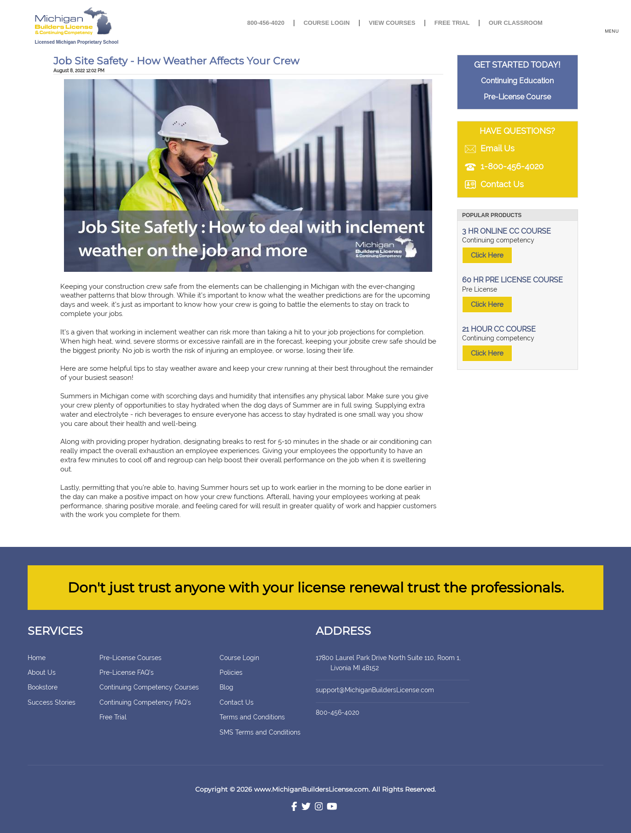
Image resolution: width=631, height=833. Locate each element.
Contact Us (237, 702)
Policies (231, 672)
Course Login (326, 22)
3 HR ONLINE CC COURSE (506, 231)
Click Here (487, 255)
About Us (42, 672)
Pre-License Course (517, 96)
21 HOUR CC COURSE (499, 329)
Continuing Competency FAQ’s (145, 702)
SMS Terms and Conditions (260, 732)
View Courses (392, 22)
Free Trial (452, 22)
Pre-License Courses (130, 657)
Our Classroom (516, 22)
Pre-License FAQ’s (126, 672)
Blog (226, 687)
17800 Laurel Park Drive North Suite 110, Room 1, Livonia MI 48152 (391, 663)
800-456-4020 (265, 22)
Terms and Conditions (252, 717)
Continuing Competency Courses (149, 687)
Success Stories (51, 702)
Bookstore (43, 687)
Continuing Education (517, 80)
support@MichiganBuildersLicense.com (375, 690)
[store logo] (105, 22)
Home (37, 657)
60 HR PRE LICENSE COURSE (512, 280)
